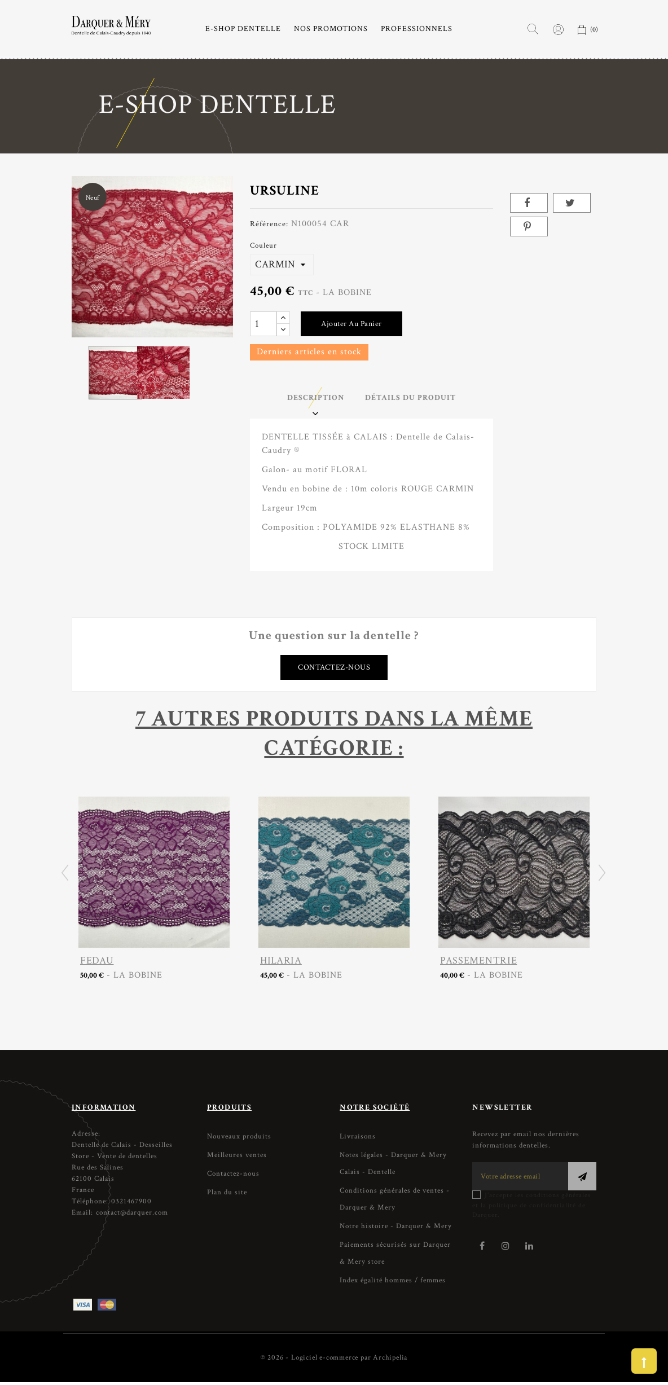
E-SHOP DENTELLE (243, 29)
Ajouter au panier (351, 324)
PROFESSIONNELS (416, 29)
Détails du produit (415, 399)
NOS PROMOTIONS (331, 29)
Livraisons (358, 1139)
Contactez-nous (334, 670)
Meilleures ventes (237, 1158)
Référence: (269, 223)
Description (310, 399)
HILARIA (281, 963)
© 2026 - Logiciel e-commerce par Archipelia (334, 1360)
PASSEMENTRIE (478, 963)
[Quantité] (263, 323)
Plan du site (227, 1195)
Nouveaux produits (239, 1139)
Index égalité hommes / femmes (393, 1283)
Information (103, 1110)
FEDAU (96, 963)
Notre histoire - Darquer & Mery (396, 1229)
